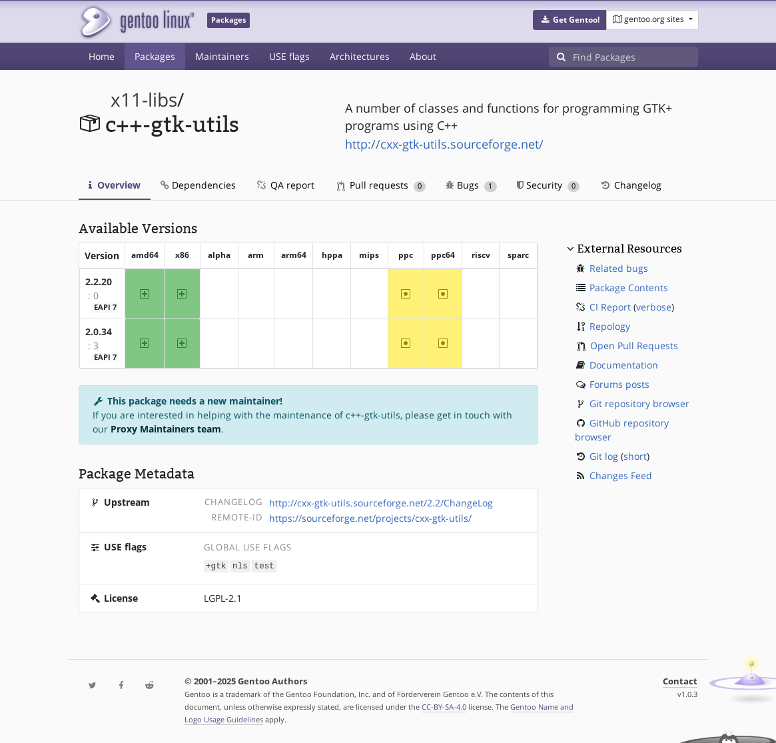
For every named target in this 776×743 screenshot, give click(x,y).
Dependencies (198, 185)
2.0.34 (98, 331)
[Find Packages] (635, 57)
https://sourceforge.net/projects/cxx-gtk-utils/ (370, 518)
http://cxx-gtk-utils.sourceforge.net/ (444, 144)
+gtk (216, 565)
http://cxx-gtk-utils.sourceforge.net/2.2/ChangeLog (381, 502)
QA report (285, 185)
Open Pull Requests (634, 345)
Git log (603, 456)
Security (548, 185)
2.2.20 (98, 281)
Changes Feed (620, 475)
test (264, 565)
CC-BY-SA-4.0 (444, 706)
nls (240, 565)
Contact (680, 680)
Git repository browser (639, 403)
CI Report (610, 307)
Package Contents (628, 287)
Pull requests (381, 185)
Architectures (360, 56)
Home (102, 56)
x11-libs (144, 99)
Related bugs (618, 268)
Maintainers (222, 56)
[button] (570, 20)
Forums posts (619, 384)
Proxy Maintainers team (166, 428)
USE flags (289, 56)
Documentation (623, 365)
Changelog (630, 185)
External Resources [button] (629, 248)
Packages (155, 56)
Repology (609, 326)
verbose (653, 307)
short (635, 456)
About (423, 56)
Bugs (471, 185)
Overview (115, 185)
